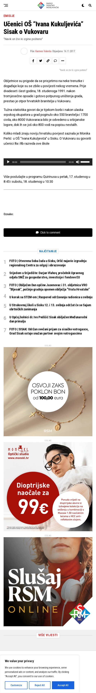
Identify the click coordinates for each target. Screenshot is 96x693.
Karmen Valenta (43, 51)
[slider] (43, 162)
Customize (16, 685)
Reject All (40, 685)
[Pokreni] (8, 162)
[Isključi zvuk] (77, 162)
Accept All (63, 685)
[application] (48, 162)
